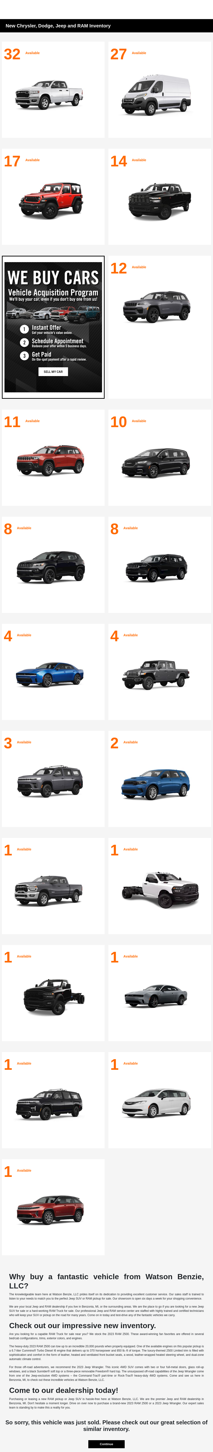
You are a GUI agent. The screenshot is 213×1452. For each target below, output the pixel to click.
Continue (106, 1444)
